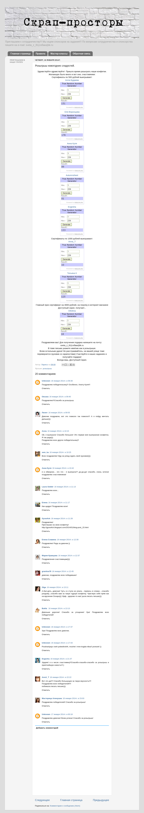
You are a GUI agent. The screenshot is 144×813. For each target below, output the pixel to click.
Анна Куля (72, 143)
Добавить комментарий (47, 728)
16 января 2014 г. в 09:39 (62, 381)
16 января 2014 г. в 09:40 (60, 397)
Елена (45, 502)
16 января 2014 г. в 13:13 (59, 608)
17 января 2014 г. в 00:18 (62, 714)
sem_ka (45, 452)
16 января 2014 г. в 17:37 (62, 627)
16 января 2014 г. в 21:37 (61, 659)
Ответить (46, 388)
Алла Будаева (72, 80)
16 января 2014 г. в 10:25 (60, 452)
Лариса (44, 365)
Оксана (45, 397)
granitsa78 (46, 571)
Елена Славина (49, 540)
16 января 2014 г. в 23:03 (73, 698)
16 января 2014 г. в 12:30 (67, 540)
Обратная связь (81, 53)
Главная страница (20, 53)
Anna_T (72, 241)
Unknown (46, 381)
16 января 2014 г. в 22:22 (60, 677)
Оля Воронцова (72, 112)
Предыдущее (101, 800)
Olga (44, 587)
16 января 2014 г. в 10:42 (63, 468)
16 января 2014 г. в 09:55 (59, 413)
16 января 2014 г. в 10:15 (58, 431)
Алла (44, 431)
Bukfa (45, 608)
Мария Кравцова (49, 555)
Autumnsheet (72, 175)
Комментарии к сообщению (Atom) (65, 806)
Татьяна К (72, 273)
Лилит (45, 413)
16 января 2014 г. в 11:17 (59, 502)
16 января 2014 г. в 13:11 (57, 587)
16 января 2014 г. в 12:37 (69, 555)
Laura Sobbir (47, 487)
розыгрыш (47, 368)
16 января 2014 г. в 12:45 (63, 571)
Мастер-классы (59, 53)
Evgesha (72, 207)
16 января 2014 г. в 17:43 (62, 643)
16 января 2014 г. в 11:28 (62, 518)
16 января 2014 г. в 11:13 (65, 487)
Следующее (42, 800)
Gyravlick (46, 518)
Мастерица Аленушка (52, 698)
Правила (40, 53)
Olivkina (72, 311)
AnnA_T (45, 677)
